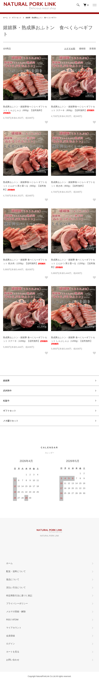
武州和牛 (7, 390)
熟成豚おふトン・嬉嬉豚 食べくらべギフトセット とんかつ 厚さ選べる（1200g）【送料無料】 (73, 263)
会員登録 (10, 635)
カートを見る (12, 651)
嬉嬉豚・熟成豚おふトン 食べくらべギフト (41, 17)
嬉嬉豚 (6, 380)
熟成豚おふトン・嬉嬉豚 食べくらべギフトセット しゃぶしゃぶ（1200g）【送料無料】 (73, 340)
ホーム (5, 17)
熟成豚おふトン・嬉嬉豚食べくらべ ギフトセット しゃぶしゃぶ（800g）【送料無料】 (25, 109)
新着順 (92, 48)
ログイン (10, 643)
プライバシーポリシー (17, 603)
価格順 (82, 48)
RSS (8, 619)
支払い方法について (16, 587)
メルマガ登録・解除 (16, 611)
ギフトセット (16, 17)
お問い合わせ (12, 660)
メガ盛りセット (10, 420)
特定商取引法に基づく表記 (19, 595)
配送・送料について (16, 571)
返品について (12, 579)
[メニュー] (94, 5)
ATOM (15, 619)
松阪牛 (6, 400)
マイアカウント (13, 627)
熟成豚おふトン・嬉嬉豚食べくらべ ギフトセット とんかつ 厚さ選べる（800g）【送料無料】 (25, 186)
